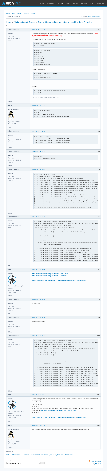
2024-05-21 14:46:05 (38, 269)
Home (42, 3)
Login (33, 13)
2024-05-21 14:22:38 (38, 131)
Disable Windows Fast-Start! (67, 280)
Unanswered (96, 16)
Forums (60, 3)
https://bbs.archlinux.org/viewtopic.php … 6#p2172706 (58, 410)
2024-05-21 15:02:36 (38, 425)
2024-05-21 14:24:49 (38, 217)
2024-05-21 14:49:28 (38, 317)
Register (26, 13)
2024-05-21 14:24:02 (38, 169)
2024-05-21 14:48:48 (38, 299)
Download (100, 3)
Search (19, 13)
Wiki (68, 3)
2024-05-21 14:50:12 (38, 335)
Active (89, 16)
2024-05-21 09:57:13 (38, 105)
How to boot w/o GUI (51, 280)
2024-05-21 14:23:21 (38, 151)
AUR (91, 3)
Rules (13, 13)
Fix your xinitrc (81, 280)
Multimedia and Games (24, 22)
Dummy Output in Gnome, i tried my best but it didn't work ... (65, 22)
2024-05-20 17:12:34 (38, 29)
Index (8, 13)
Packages (50, 3)
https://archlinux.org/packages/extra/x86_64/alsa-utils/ (50, 273)
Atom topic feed (96, 461)
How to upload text (38, 280)
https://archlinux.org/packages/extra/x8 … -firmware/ (49, 276)
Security (84, 3)
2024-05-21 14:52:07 (38, 394)
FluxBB (98, 464)
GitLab (75, 3)
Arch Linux (12, 3)
